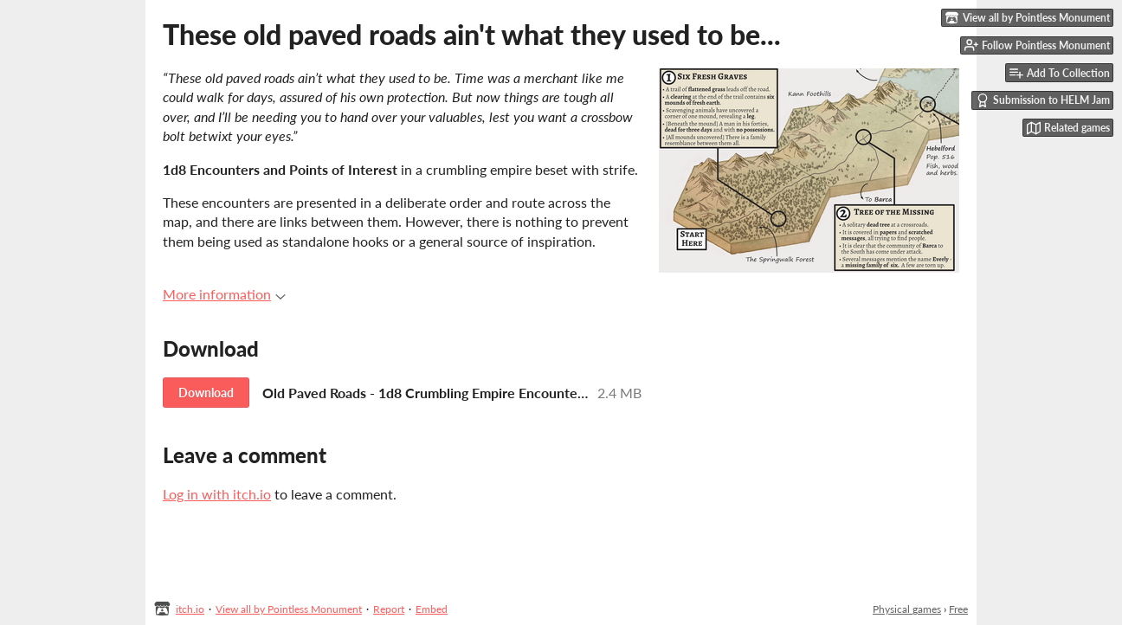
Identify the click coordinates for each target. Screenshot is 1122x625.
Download (206, 392)
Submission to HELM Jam (1043, 100)
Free (958, 608)
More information (224, 294)
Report (388, 608)
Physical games (907, 608)
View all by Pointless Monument (289, 608)
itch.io (190, 608)
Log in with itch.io (217, 494)
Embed (432, 608)
